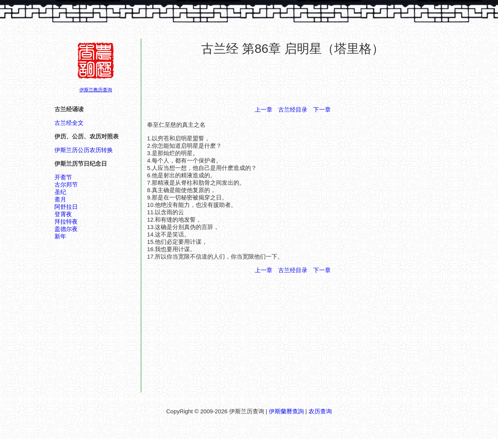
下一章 (322, 110)
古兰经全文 (69, 123)
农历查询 (320, 411)
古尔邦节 (66, 185)
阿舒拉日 (66, 207)
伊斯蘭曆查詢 (286, 411)
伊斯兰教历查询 (95, 90)
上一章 (263, 110)
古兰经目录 (292, 110)
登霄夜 (63, 214)
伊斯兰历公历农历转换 (83, 150)
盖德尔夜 (66, 229)
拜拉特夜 (66, 222)
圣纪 (60, 192)
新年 (60, 236)
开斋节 (63, 177)
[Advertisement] (292, 81)
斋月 (60, 199)
